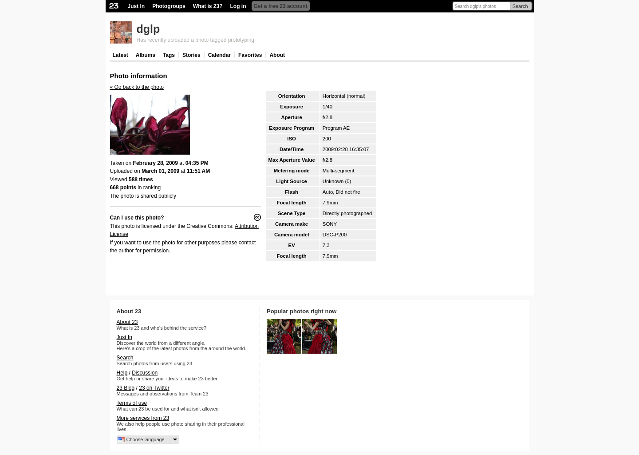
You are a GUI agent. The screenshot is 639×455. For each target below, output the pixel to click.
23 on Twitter (154, 388)
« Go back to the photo (137, 87)
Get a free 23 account (281, 6)
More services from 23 (143, 418)
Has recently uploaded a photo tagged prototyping (196, 40)
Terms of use (132, 403)
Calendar (219, 55)
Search (520, 6)
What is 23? (208, 6)
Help (122, 373)
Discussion (145, 373)
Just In (136, 6)
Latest (120, 55)
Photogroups (168, 6)
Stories (191, 55)
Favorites (250, 55)
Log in (238, 6)
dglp (148, 29)
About (277, 55)
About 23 (127, 322)
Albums (145, 55)
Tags (169, 55)
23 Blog (126, 388)
